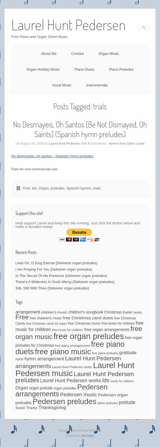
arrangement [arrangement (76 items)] (28, 312)
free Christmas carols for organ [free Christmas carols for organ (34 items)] (46, 323)
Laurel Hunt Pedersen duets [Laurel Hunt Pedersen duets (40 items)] (72, 367)
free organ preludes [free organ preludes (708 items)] (88, 336)
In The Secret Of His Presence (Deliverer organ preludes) (61, 276)
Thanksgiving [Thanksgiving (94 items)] (52, 407)
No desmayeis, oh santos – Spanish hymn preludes (52, 156)
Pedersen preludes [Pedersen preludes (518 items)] (65, 401)
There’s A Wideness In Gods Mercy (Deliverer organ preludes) (65, 282)
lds (34, 188)
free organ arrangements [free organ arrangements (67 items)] (107, 329)
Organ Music (109, 54)
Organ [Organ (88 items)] (22, 387)
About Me (48, 54)
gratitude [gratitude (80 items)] (127, 352)
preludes (57, 188)
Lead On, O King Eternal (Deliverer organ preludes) (56, 263)
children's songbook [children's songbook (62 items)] (85, 312)
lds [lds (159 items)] (105, 380)
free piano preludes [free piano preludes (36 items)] (105, 353)
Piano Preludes (121, 69)
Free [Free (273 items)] (22, 317)
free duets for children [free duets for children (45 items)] (118, 323)
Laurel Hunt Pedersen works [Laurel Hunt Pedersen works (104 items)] (70, 380)
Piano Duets (84, 69)
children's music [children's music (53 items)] (54, 312)
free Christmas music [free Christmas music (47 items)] (84, 323)
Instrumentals (97, 85)
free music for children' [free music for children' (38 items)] (67, 330)
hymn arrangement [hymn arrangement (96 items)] (44, 358)
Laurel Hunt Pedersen (64, 143)
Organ (43, 188)
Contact (77, 54)
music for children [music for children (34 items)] (122, 381)
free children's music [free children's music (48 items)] (46, 318)
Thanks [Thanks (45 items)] (32, 408)
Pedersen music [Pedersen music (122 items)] (78, 394)
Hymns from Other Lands (126, 143)
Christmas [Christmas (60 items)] (113, 312)
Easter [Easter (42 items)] (128, 312)
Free (26, 188)
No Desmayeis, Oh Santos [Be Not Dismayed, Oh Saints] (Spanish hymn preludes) (80, 129)
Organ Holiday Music (43, 69)
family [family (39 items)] (137, 312)
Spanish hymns (78, 188)
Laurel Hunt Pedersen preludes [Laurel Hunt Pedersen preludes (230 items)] (75, 377)
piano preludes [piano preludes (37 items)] (107, 403)
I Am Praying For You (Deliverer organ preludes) (54, 269)
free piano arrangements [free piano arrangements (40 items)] (72, 345)
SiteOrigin (87, 435)
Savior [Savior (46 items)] (20, 408)
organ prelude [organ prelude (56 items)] (41, 388)
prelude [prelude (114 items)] (127, 402)
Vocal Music (61, 85)
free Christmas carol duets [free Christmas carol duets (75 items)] (88, 317)
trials (96, 188)
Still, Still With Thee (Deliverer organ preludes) (52, 288)
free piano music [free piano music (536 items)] (63, 351)
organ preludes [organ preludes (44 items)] (65, 388)
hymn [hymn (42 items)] (20, 359)
